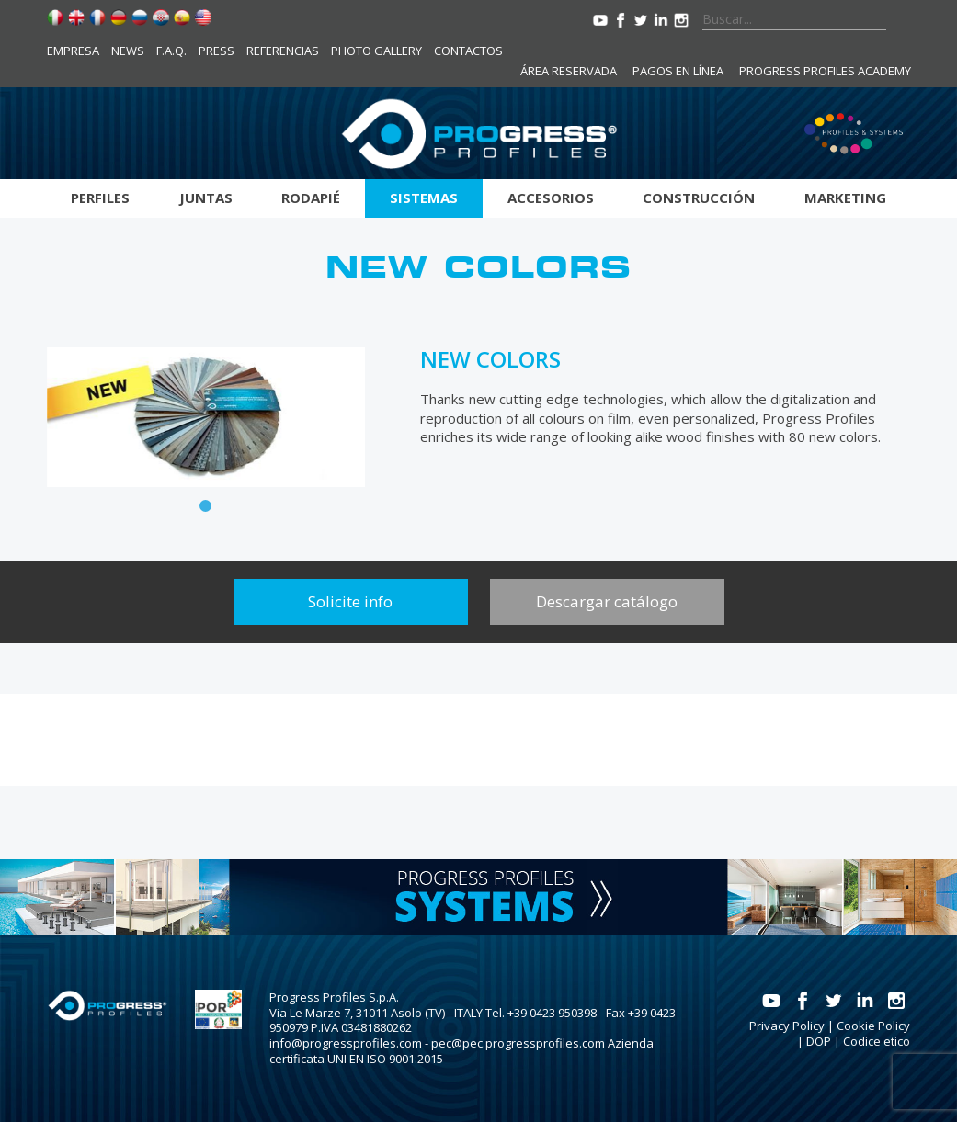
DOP (818, 1041)
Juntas (206, 197)
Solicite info (350, 601)
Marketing (845, 197)
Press (216, 50)
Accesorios (550, 197)
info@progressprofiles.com (345, 1043)
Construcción (699, 197)
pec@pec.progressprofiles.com (518, 1043)
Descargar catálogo (607, 601)
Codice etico (876, 1041)
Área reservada (568, 70)
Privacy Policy (787, 1025)
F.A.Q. (171, 50)
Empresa (73, 50)
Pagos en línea (677, 70)
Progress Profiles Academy (825, 70)
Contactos (468, 50)
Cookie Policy (873, 1025)
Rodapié (310, 197)
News (127, 50)
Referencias (282, 50)
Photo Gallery (376, 50)
